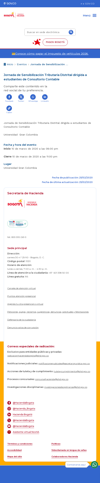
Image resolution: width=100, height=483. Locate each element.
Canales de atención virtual (21, 288)
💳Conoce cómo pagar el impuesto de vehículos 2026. (50, 53)
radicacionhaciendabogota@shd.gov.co (28, 355)
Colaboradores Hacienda (64, 456)
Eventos (22, 64)
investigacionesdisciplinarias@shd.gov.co (65, 387)
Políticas (55, 444)
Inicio (8, 64)
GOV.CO (90, 3)
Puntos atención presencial (21, 296)
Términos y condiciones (19, 444)
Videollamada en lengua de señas (69, 450)
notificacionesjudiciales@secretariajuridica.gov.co (64, 363)
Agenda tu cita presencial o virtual (25, 304)
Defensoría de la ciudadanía (21, 319)
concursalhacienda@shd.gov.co (51, 379)
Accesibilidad (14, 450)
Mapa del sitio (14, 456)
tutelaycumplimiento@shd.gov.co (72, 371)
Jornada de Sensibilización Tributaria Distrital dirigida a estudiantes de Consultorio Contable (49, 64)
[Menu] (89, 15)
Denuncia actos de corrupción (23, 327)
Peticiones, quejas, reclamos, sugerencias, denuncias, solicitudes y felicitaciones (48, 311)
